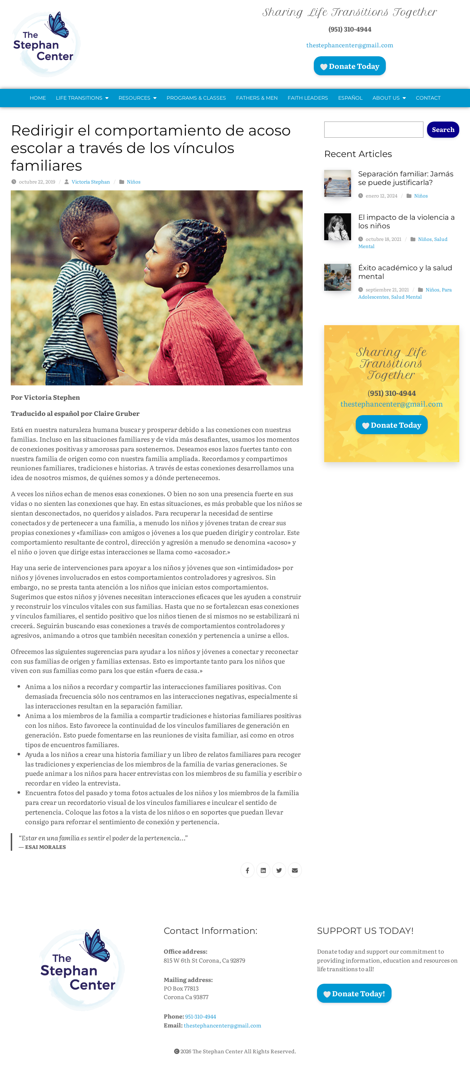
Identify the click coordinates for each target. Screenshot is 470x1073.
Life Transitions (82, 98)
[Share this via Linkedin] (263, 870)
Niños (133, 181)
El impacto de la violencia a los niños (406, 221)
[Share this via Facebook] (247, 870)
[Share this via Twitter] (279, 870)
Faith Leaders (308, 98)
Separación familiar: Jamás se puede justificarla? (406, 178)
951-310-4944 (202, 1016)
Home (38, 98)
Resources (138, 98)
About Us (389, 98)
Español (350, 98)
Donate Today (349, 65)
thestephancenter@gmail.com (350, 44)
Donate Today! (354, 993)
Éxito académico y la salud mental (405, 272)
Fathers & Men (257, 98)
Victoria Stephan (91, 181)
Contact (428, 98)
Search (443, 129)
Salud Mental (406, 296)
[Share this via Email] (295, 870)
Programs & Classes (196, 98)
